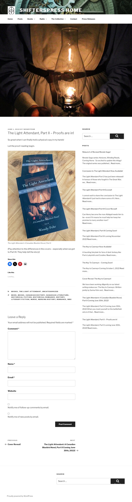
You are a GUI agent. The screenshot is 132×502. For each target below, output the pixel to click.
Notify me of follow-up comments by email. (28, 407)
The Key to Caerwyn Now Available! (96, 247)
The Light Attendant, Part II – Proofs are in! (99, 319)
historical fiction (21, 297)
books (21, 295)
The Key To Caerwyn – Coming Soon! (97, 263)
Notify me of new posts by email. (23, 417)
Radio (43, 19)
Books (31, 19)
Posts (20, 19)
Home (10, 19)
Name (11, 364)
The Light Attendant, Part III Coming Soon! (99, 230)
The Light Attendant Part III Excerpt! (97, 190)
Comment (13, 329)
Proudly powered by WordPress (20, 496)
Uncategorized (50, 291)
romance (61, 299)
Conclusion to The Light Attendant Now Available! (102, 171)
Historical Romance (44, 297)
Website (12, 391)
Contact (73, 19)
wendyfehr (29, 129)
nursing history (47, 299)
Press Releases (88, 19)
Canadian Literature (57, 295)
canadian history (35, 295)
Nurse (34, 299)
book (14, 295)
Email (11, 377)
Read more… (116, 163)
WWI (69, 299)
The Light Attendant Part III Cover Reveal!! (99, 209)
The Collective (58, 19)
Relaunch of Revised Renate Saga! (96, 152)
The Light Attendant (30, 291)
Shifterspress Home (51, 10)
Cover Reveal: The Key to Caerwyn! (96, 279)
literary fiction (20, 299)
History (60, 297)
